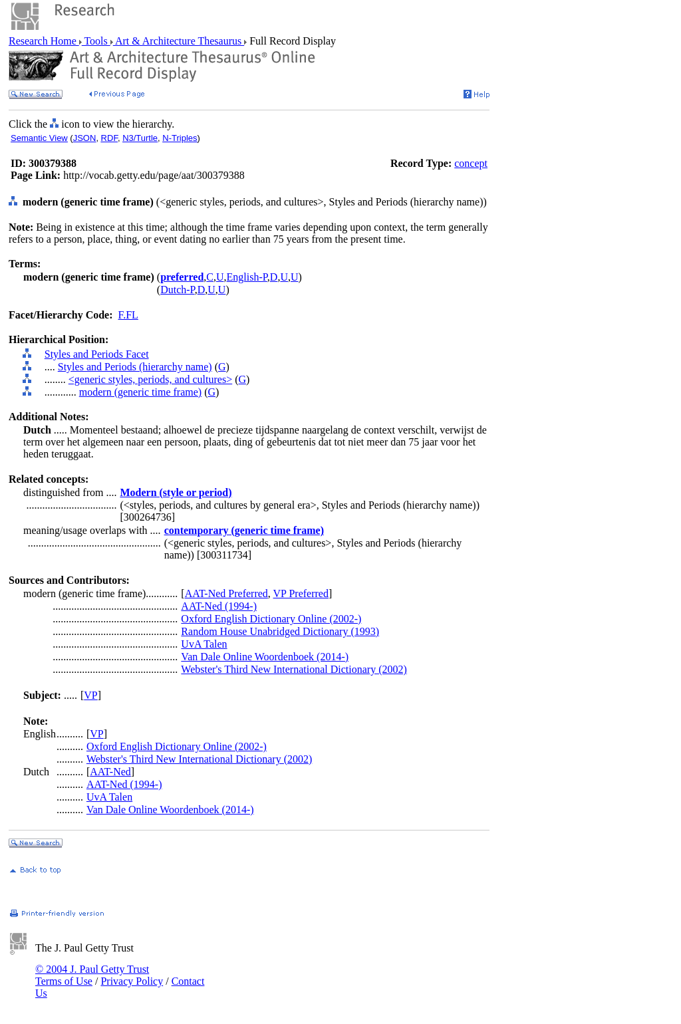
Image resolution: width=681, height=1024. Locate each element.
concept (470, 163)
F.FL (128, 314)
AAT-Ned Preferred (226, 593)
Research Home (44, 41)
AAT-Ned (110, 771)
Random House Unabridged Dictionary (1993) (280, 631)
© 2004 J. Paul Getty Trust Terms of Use (92, 975)
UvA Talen (204, 644)
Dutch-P (177, 289)
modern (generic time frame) (140, 392)
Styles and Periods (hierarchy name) (135, 366)
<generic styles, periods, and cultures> (150, 379)
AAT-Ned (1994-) (219, 606)
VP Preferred (301, 593)
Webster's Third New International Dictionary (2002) (293, 669)
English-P (247, 277)
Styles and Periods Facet (97, 354)
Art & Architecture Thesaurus (178, 41)
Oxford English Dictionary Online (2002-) (271, 618)
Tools (96, 41)
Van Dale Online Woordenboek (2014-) (264, 656)
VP (90, 695)
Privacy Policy (131, 981)
